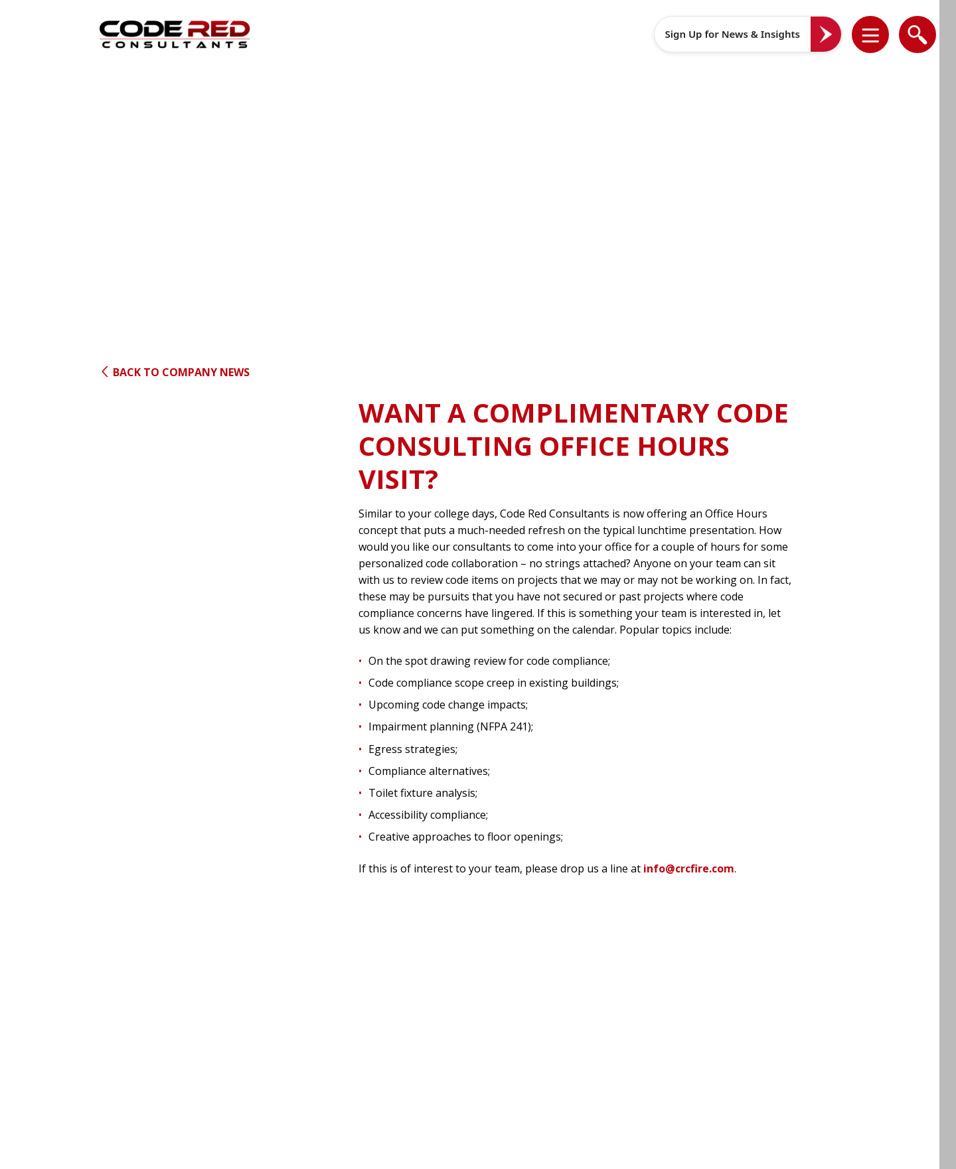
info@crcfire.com (688, 868)
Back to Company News (175, 372)
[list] (870, 34)
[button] (879, 34)
